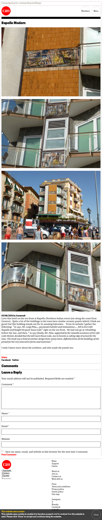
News (54, 461)
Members (85, 11)
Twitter (15, 360)
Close (96, 514)
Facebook (6, 360)
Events (55, 466)
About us (55, 471)
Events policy (57, 491)
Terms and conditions (61, 486)
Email (5, 426)
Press (54, 484)
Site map (56, 494)
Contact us (56, 476)
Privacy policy (58, 489)
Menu (96, 11)
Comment (7, 384)
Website (5, 438)
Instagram (56, 499)
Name (5, 413)
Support (55, 463)
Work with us (57, 478)
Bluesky (55, 504)
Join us (55, 473)
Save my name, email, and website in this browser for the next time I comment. (46, 451)
